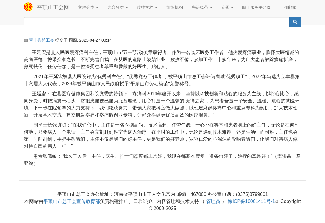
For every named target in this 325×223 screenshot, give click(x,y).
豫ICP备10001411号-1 (253, 201)
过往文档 (147, 7)
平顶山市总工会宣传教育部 (71, 201)
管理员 (213, 201)
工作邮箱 (288, 7)
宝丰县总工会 (41, 40)
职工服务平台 (256, 7)
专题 (227, 7)
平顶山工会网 (53, 7)
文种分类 (88, 7)
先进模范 (202, 7)
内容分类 (117, 7)
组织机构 (174, 7)
